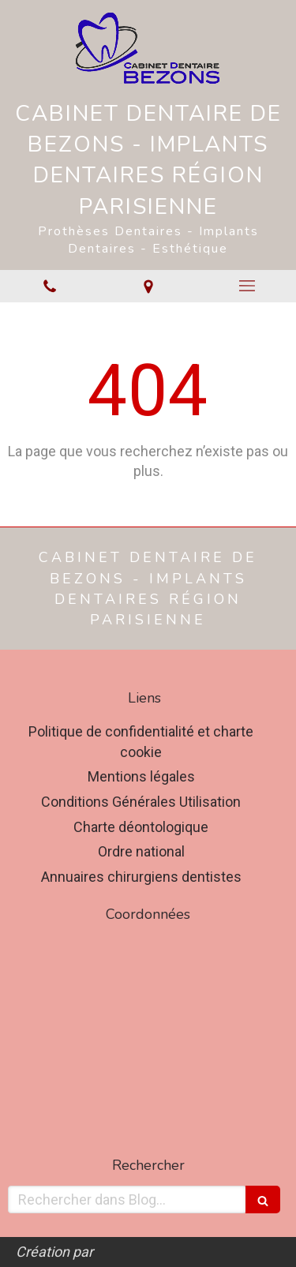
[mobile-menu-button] (246, 286)
